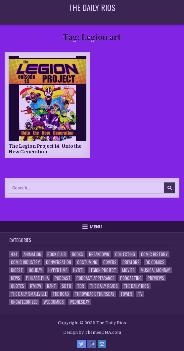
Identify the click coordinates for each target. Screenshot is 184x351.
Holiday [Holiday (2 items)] (35, 270)
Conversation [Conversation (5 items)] (58, 262)
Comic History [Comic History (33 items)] (154, 254)
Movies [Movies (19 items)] (128, 270)
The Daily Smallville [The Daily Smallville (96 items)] (29, 294)
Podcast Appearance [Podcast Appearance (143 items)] (95, 278)
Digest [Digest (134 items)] (17, 270)
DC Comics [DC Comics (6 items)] (155, 262)
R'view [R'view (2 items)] (35, 286)
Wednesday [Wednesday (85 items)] (79, 302)
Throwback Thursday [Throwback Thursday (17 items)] (95, 294)
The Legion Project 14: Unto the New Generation (45, 148)
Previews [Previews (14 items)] (156, 278)
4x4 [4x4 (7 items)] (14, 254)
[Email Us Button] (102, 344)
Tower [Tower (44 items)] (126, 294)
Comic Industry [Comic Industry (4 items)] (25, 262)
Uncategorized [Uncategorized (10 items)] (24, 302)
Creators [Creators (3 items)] (131, 262)
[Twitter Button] (81, 344)
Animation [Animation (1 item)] (32, 254)
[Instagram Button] (91, 344)
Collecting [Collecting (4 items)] (125, 254)
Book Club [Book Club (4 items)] (56, 254)
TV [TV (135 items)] (140, 294)
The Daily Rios (92, 7)
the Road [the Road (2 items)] (61, 294)
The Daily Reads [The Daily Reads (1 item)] (104, 286)
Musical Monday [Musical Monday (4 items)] (155, 270)
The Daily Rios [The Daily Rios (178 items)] (136, 286)
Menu (96, 226)
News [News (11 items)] (15, 278)
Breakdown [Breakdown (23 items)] (99, 254)
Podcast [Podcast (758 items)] (62, 278)
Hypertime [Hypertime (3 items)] (57, 270)
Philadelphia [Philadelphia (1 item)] (37, 278)
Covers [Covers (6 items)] (109, 262)
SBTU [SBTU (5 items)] (66, 286)
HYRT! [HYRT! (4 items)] (78, 270)
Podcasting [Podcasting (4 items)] (131, 278)
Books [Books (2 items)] (77, 254)
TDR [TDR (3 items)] (80, 286)
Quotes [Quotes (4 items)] (17, 286)
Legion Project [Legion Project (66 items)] (102, 270)
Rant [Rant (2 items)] (51, 286)
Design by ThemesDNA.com (92, 332)
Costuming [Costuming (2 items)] (87, 262)
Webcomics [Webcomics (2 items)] (54, 302)
